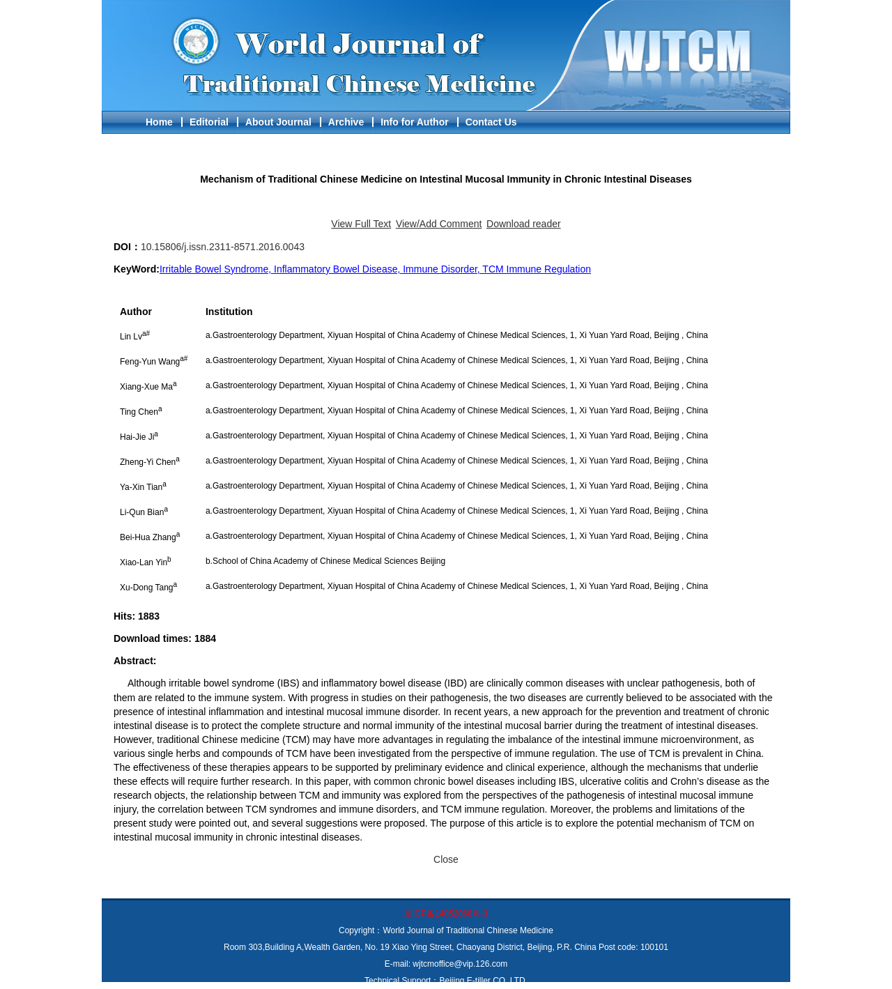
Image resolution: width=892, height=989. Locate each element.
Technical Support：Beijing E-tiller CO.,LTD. (446, 981)
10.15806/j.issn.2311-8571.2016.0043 (223, 246)
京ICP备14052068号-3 (446, 914)
